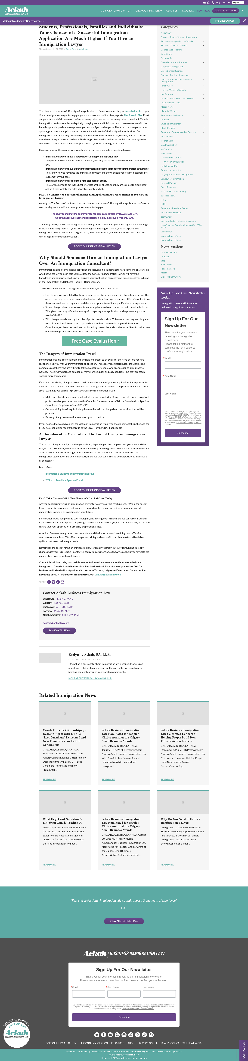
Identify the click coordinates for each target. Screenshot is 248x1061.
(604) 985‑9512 (64, 606)
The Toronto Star (133, 115)
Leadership (166, 231)
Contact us (243, 1050)
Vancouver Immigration (172, 178)
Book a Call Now (225, 10)
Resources (187, 10)
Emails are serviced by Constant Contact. (138, 1009)
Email (167, 358)
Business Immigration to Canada (177, 41)
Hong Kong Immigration (172, 161)
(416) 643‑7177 (61, 610)
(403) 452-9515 (64, 598)
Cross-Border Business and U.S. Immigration (176, 80)
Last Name (170, 394)
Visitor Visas (167, 149)
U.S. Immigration (169, 144)
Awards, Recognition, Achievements (179, 37)
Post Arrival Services (171, 212)
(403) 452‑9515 (61, 602)
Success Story (168, 195)
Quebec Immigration (171, 123)
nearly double (133, 111)
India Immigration (169, 166)
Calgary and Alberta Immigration (177, 174)
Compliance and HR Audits (174, 62)
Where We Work (192, 1043)
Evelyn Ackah (71, 49)
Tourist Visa (167, 140)
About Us (171, 10)
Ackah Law (83, 49)
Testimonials (167, 136)
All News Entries (169, 252)
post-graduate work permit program (178, 220)
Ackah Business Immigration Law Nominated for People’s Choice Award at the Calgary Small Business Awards (121, 736)
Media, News (167, 106)
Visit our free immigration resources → (23, 20)
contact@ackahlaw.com (108, 574)
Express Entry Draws (171, 235)
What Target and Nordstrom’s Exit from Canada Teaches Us (62, 821)
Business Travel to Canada (174, 45)
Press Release (168, 268)
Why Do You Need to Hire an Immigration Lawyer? (180, 821)
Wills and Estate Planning (173, 191)
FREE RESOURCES (225, 20)
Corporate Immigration (116, 10)
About (132, 1043)
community (166, 216)
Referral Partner (169, 182)
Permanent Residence (172, 115)
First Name (170, 376)
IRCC (163, 199)
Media (164, 272)
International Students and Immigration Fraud (69, 473)
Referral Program (167, 1043)
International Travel (170, 102)
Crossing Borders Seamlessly (175, 75)
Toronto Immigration (171, 170)
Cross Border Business (172, 70)
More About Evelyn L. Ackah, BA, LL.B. (90, 678)
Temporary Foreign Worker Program (178, 132)
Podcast (165, 119)
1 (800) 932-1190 (69, 614)
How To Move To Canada (173, 90)
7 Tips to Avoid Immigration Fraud (64, 480)
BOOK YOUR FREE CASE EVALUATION (94, 246)
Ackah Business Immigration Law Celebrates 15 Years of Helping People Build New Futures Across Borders (180, 736)
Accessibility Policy (131, 1054)
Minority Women (169, 111)
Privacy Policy (115, 1054)
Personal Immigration (148, 10)
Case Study (166, 54)
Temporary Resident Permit (174, 208)
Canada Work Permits (171, 49)
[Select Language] (238, 2)
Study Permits (168, 128)
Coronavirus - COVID (171, 157)
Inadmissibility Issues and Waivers (178, 98)
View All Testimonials (124, 921)
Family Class (167, 85)
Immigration (167, 94)
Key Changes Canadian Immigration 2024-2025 (181, 226)
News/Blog (204, 10)
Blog (163, 260)
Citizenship (166, 58)
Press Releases (168, 187)
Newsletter (166, 153)
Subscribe (183, 433)
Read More (49, 779)
